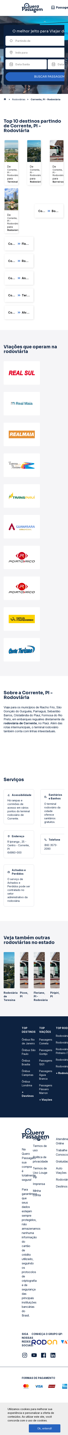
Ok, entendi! (44, 1428)
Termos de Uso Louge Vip (40, 1172)
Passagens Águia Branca (45, 1075)
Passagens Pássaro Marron (45, 1089)
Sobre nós (39, 1139)
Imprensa (39, 1184)
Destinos (61, 1186)
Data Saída (22, 64)
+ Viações (45, 1099)
